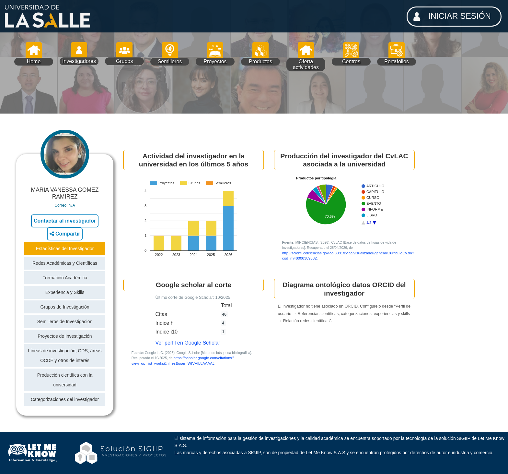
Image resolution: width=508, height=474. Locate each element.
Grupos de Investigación (64, 307)
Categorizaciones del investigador (65, 399)
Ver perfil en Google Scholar (188, 343)
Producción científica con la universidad (64, 379)
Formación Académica (64, 277)
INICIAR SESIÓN (450, 16)
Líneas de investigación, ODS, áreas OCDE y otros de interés (64, 355)
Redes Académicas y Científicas (64, 263)
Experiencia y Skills (65, 292)
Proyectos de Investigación (65, 336)
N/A (72, 205)
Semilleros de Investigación (64, 321)
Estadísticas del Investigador (65, 248)
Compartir (65, 234)
